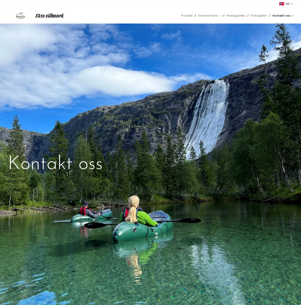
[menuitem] (188, 15)
